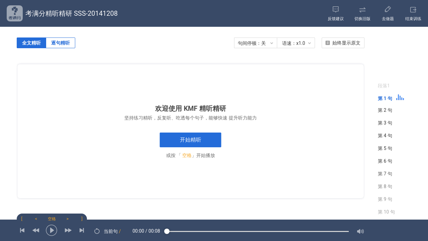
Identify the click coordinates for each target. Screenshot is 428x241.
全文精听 (31, 43)
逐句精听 (60, 43)
